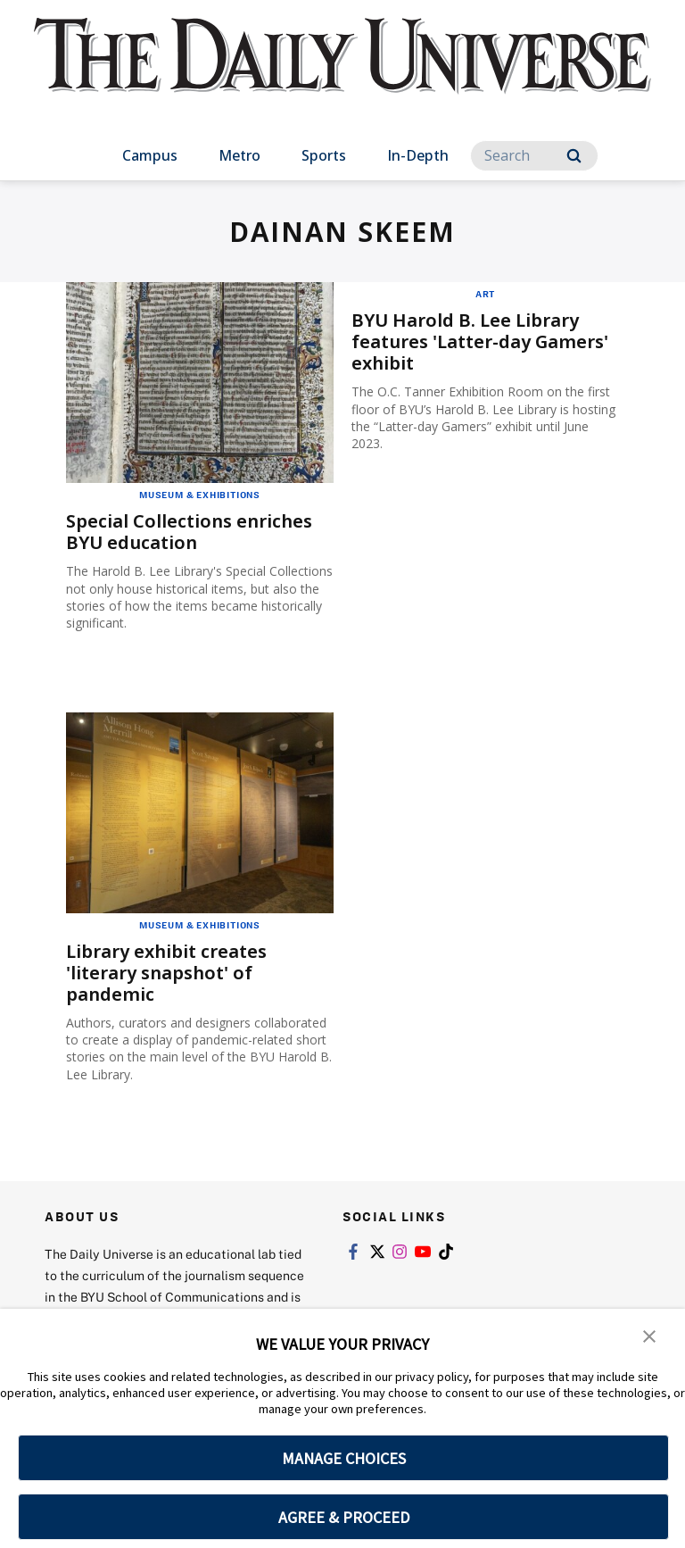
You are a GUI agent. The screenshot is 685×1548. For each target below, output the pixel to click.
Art (485, 293)
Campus (149, 155)
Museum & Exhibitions (199, 494)
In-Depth (418, 155)
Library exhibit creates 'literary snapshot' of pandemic (166, 972)
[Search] (534, 155)
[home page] (342, 71)
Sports (323, 155)
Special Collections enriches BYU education (189, 531)
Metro (239, 155)
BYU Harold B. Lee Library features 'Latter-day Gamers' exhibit (479, 341)
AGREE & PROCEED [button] (343, 1517)
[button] (649, 1335)
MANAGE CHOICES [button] (344, 1458)
